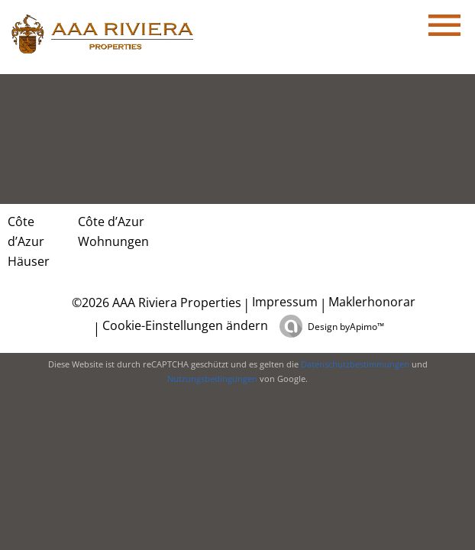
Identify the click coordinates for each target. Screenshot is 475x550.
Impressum (285, 301)
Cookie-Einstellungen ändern (185, 325)
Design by (346, 326)
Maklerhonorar (371, 301)
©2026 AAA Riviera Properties (155, 302)
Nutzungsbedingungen (212, 378)
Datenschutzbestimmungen (355, 364)
